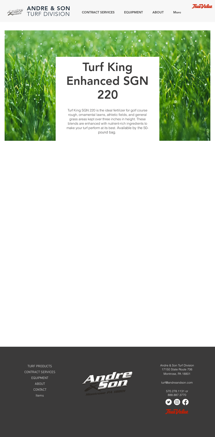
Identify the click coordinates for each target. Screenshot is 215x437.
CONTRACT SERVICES (39, 372)
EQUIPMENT (39, 378)
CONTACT (39, 390)
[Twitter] (168, 402)
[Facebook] (185, 402)
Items (40, 396)
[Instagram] (177, 402)
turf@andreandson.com (177, 382)
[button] (156, 12)
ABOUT (40, 384)
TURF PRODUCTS (40, 366)
